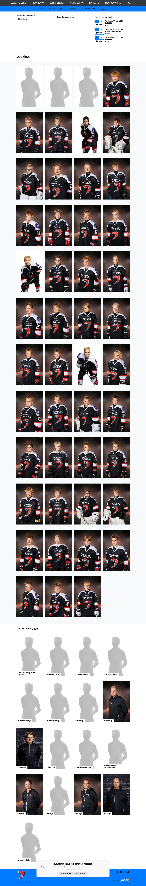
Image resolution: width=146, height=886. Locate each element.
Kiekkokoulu (77, 3)
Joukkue (71, 9)
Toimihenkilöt (88, 9)
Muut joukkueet (114, 3)
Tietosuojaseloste (23, 882)
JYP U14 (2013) (55, 9)
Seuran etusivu (18, 3)
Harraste (94, 3)
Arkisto (132, 3)
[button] (29, 88)
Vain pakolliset (80, 873)
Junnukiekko (57, 3)
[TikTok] (127, 872)
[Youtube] (120, 872)
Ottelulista (21, 27)
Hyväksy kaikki (66, 873)
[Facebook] (116, 872)
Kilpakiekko (38, 3)
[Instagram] (124, 872)
